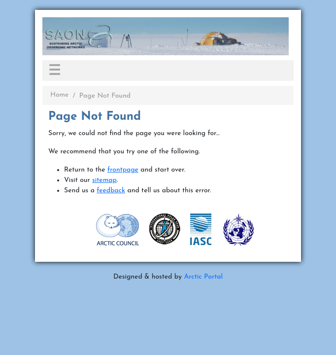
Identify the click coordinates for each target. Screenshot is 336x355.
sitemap (104, 180)
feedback (111, 190)
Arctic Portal (203, 277)
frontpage (122, 170)
